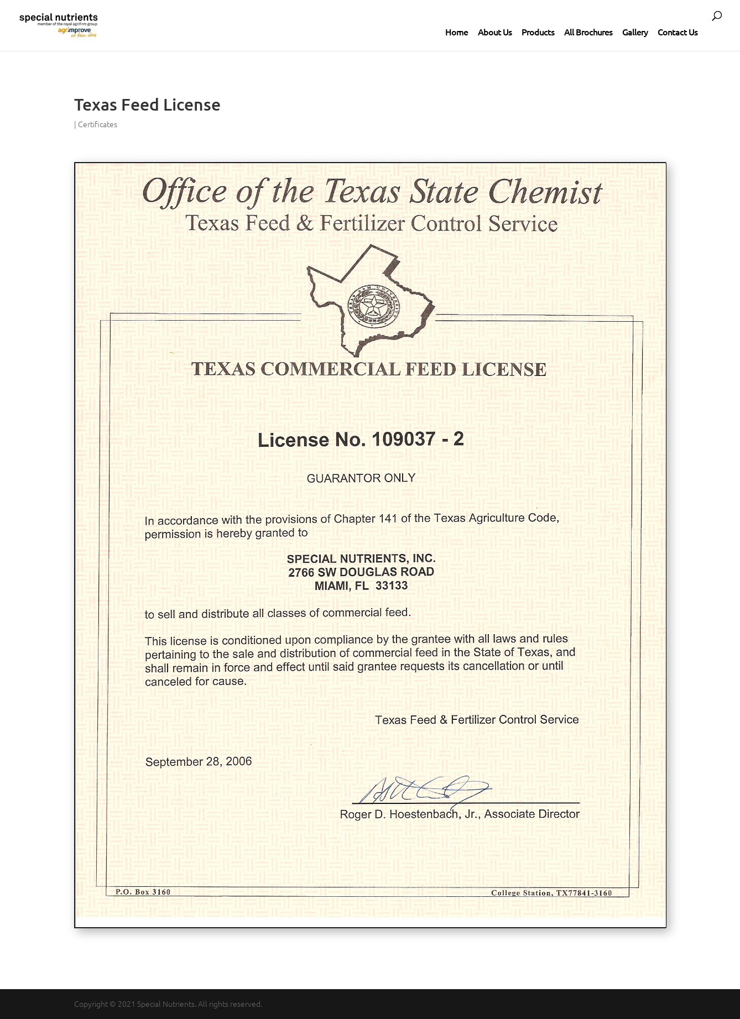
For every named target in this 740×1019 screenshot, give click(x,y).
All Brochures (588, 31)
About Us (495, 31)
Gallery (635, 31)
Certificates (97, 123)
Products (538, 31)
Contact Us (677, 31)
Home (456, 31)
